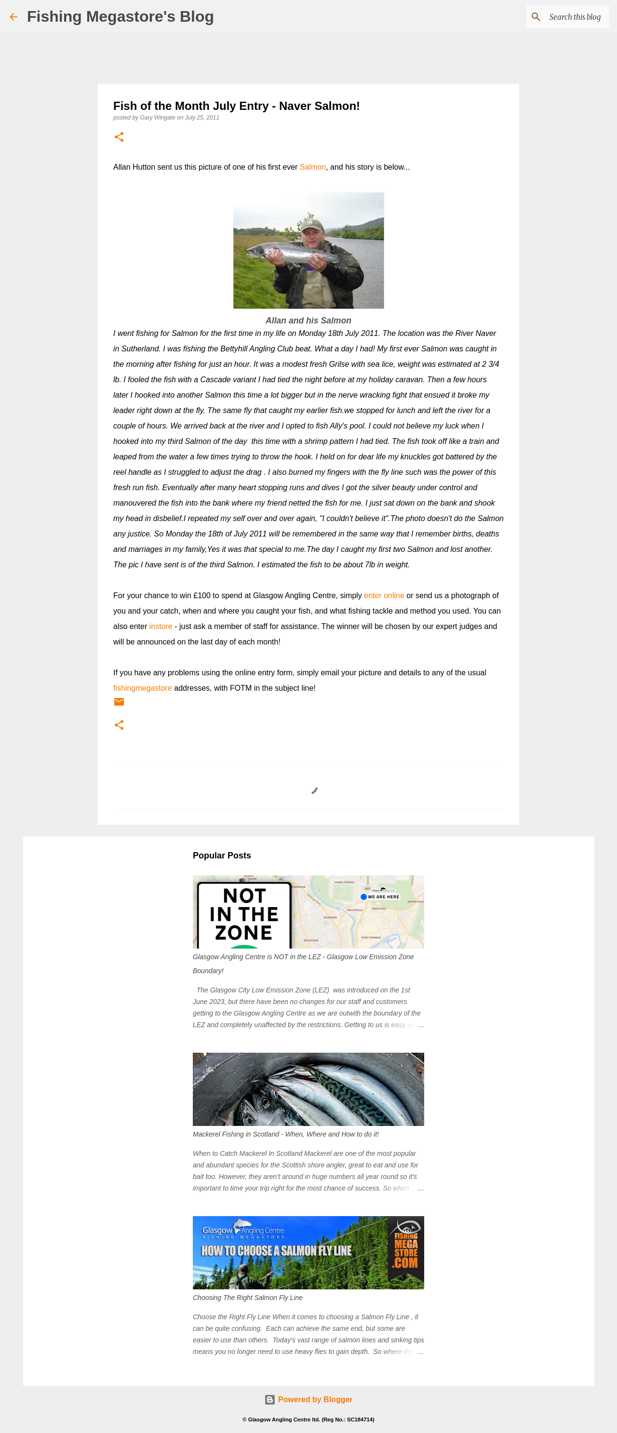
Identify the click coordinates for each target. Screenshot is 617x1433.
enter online (384, 595)
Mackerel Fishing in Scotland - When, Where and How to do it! (286, 1134)
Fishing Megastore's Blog (120, 16)
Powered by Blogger (308, 1399)
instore (161, 626)
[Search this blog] (558, 16)
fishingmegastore (142, 688)
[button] (119, 137)
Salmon (313, 167)
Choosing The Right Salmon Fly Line (248, 1297)
